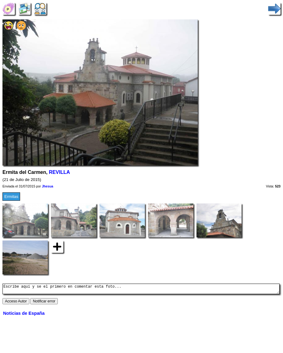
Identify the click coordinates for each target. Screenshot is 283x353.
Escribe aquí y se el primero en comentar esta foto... (141, 290)
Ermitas (11, 196)
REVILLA (59, 172)
